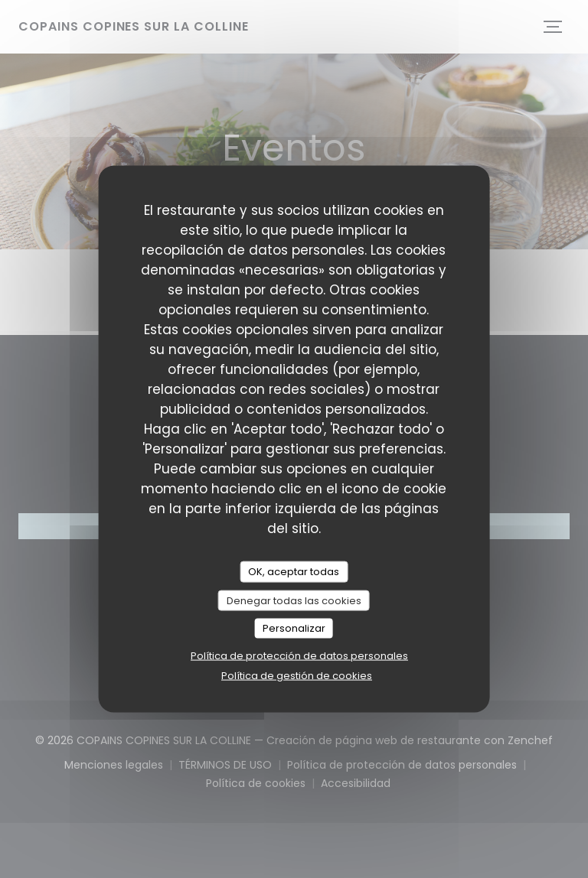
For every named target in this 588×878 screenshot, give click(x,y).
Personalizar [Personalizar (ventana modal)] (294, 628)
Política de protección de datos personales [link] (299, 655)
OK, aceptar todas (293, 571)
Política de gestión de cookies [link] (296, 675)
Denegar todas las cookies (294, 600)
